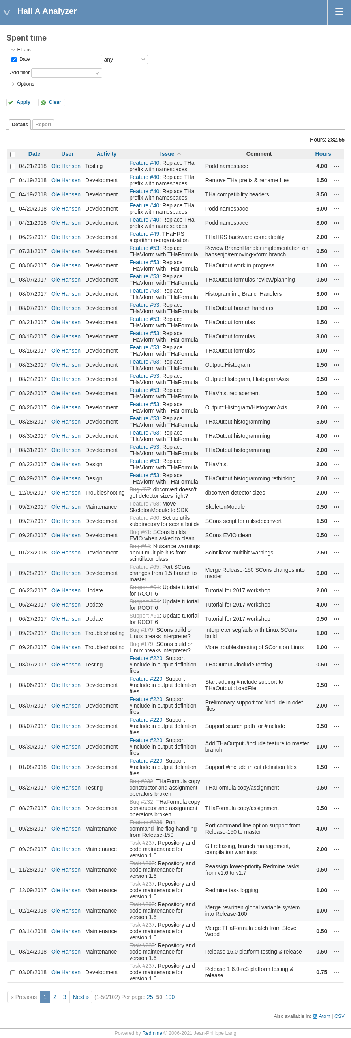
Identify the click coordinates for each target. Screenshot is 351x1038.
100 (170, 997)
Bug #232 (141, 781)
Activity (107, 154)
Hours (323, 154)
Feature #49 (145, 234)
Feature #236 (146, 822)
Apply (23, 102)
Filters (23, 49)
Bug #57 (140, 489)
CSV (339, 1016)
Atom (324, 1016)
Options (25, 84)
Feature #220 (146, 658)
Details (20, 124)
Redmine (152, 1033)
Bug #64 (140, 546)
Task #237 (142, 843)
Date (24, 59)
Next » (81, 997)
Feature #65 (145, 567)
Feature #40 (145, 163)
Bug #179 (141, 630)
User (67, 154)
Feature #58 (145, 503)
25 (150, 997)
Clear (55, 102)
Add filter (20, 72)
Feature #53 (145, 248)
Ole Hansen (66, 166)
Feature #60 (145, 518)
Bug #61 (140, 532)
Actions (337, 166)
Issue (167, 154)
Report (43, 124)
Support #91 (145, 587)
